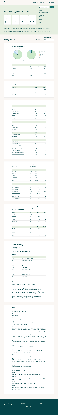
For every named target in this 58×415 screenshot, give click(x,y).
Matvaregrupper (34, 2)
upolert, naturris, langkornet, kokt (25, 28)
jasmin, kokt (10, 28)
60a (30, 70)
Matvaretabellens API (24, 405)
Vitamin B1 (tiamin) (15, 185)
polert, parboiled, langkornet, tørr (9, 31)
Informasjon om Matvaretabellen (26, 406)
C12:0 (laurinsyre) (15, 123)
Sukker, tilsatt (14, 92)
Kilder (40, 22)
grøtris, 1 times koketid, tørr (18, 31)
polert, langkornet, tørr (30, 29)
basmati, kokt (6, 28)
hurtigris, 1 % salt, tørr (27, 31)
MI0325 (31, 171)
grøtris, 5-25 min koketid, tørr (40, 31)
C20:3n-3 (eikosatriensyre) (16, 145)
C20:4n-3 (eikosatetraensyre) (17, 148)
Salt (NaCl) (14, 214)
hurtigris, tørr (33, 31)
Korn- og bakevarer (7, 6)
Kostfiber (13, 70)
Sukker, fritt (14, 94)
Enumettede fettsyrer (15, 111)
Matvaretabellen (10, 2)
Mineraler (40, 18)
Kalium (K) (13, 219)
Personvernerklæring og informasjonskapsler (28, 408)
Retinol (14, 175)
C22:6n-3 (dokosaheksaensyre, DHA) (18, 155)
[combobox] (44, 7)
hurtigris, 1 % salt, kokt (48, 31)
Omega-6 (13, 116)
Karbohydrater (41, 15)
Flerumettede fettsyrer (16, 113)
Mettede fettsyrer (15, 122)
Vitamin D (13, 178)
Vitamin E (13, 180)
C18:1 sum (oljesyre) (15, 136)
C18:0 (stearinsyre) (15, 129)
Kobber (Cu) (14, 233)
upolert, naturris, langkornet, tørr (40, 29)
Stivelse (13, 89)
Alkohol (13, 73)
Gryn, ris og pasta (14, 6)
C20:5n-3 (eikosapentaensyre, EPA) (18, 152)
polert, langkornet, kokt (38, 28)
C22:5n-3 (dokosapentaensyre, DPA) (18, 154)
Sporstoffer (41, 19)
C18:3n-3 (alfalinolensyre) (16, 143)
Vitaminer (40, 16)
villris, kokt (17, 28)
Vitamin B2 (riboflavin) (15, 187)
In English (51, 2)
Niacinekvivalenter (15, 191)
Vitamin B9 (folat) (15, 194)
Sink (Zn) (13, 230)
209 (30, 66)
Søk (52, 7)
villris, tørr (13, 28)
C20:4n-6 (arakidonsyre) (16, 150)
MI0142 (31, 75)
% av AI (44, 184)
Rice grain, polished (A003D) (24, 251)
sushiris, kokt (33, 28)
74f (36, 116)
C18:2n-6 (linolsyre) (15, 141)
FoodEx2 (13, 288)
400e (36, 111)
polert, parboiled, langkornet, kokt (9, 29)
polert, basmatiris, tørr (23, 29)
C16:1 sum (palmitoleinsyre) (16, 134)
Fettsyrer (40, 13)
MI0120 (31, 214)
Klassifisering (41, 20)
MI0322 (31, 173)
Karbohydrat (14, 68)
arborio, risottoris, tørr (46, 28)
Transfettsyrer (14, 109)
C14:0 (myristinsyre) (15, 125)
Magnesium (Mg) (14, 221)
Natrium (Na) (14, 217)
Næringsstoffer (43, 2)
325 (30, 235)
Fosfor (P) (13, 223)
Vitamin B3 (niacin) (15, 189)
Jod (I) (13, 235)
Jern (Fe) (13, 228)
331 (35, 89)
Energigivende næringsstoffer (44, 12)
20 (30, 180)
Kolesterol (13, 118)
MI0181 (31, 68)
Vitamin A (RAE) (14, 171)
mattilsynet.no (23, 409)
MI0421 (31, 191)
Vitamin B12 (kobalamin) (16, 196)
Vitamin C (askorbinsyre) (16, 198)
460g (36, 123)
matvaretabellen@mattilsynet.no (44, 405)
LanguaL (13, 296)
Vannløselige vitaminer (16, 184)
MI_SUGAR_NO (37, 90)
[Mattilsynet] (9, 404)
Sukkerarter (14, 90)
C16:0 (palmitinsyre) (15, 127)
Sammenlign (39, 39)
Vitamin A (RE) (14, 173)
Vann (13, 75)
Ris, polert (20, 6)
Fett (12, 66)
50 (30, 73)
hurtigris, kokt (17, 29)
